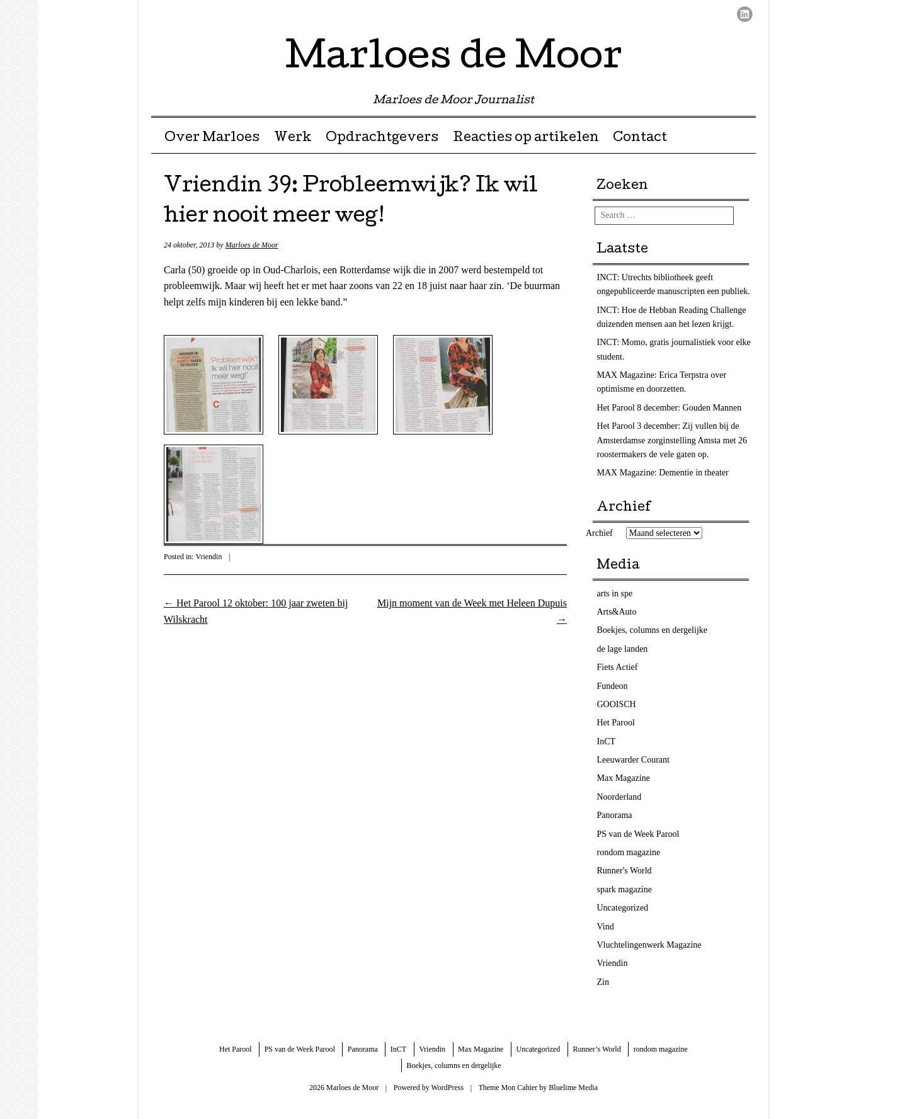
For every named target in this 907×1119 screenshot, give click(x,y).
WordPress (447, 1087)
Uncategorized (623, 907)
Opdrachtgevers (382, 138)
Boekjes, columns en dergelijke (652, 630)
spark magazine (624, 889)
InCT (606, 741)
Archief (599, 533)
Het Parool (616, 722)
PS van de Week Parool (638, 834)
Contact (640, 138)
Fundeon (612, 686)
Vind (605, 926)
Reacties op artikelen (526, 138)
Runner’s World (596, 1049)
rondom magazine (629, 852)
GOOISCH (616, 704)
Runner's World (624, 870)
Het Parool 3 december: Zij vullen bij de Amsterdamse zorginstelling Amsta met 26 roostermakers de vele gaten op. (672, 440)
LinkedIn (745, 14)
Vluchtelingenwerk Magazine (649, 945)
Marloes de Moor (453, 59)
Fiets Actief (617, 667)
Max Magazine (623, 778)
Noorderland (619, 797)
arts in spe (615, 593)
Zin (603, 982)
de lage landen (622, 649)
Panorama (614, 815)
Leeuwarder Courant (633, 759)
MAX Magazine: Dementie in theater (663, 472)
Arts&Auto (617, 611)
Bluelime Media (573, 1087)
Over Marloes (212, 138)
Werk (293, 138)
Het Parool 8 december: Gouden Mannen (669, 407)
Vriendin (208, 556)
